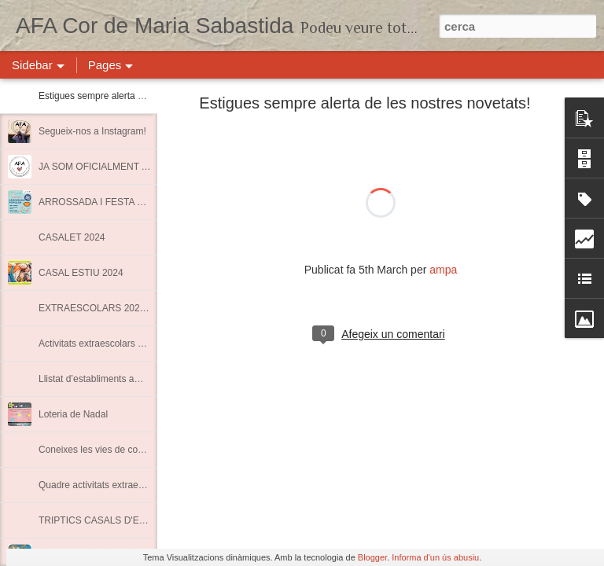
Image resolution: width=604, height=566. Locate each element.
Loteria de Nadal (73, 414)
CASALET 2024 (72, 237)
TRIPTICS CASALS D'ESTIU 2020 (111, 520)
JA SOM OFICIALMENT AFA (99, 166)
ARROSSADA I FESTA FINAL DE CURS (123, 202)
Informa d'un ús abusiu (435, 557)
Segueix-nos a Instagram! (92, 131)
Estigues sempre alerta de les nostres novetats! (138, 95)
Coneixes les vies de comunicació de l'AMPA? (135, 449)
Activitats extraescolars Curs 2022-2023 (122, 343)
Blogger (372, 557)
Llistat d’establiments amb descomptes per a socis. (145, 378)
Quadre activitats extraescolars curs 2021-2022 (137, 485)
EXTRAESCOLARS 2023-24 (99, 308)
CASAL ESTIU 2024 (81, 272)
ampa (443, 269)
